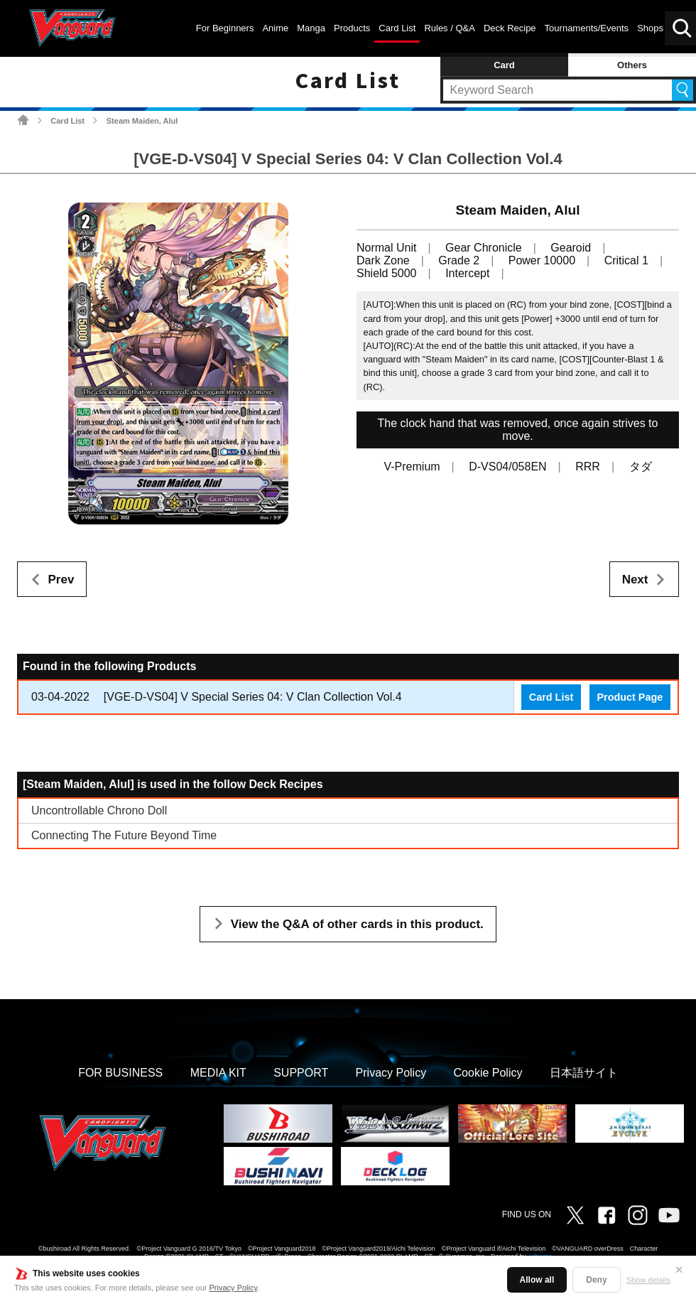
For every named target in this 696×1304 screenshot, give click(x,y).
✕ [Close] (679, 1270)
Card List (67, 121)
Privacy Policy (234, 1287)
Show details (648, 1280)
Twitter (575, 1215)
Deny (596, 1280)
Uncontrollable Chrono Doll (99, 810)
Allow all (537, 1280)
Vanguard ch (669, 1215)
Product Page (630, 697)
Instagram (638, 1215)
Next (635, 579)
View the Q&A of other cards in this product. (357, 924)
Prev (61, 579)
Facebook (606, 1215)
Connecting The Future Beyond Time (124, 835)
